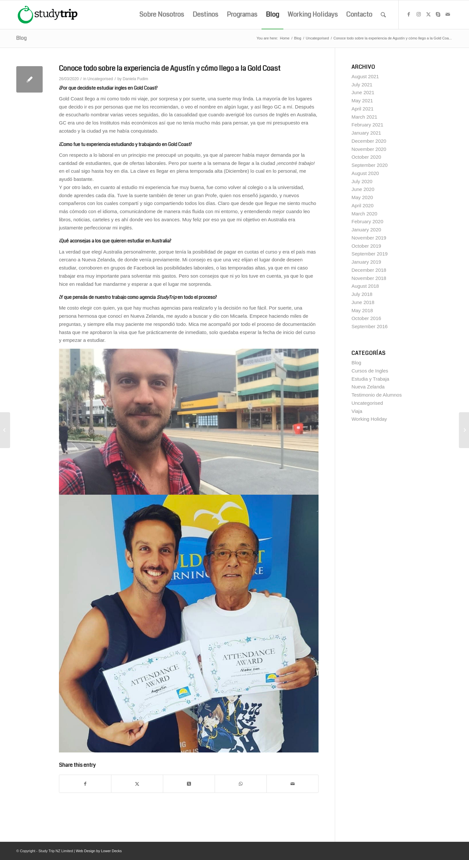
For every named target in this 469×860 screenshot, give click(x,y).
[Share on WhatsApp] (240, 784)
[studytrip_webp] (47, 14)
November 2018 (368, 278)
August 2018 (365, 286)
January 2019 (366, 262)
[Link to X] (428, 14)
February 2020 (367, 221)
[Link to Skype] (438, 14)
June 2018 (362, 302)
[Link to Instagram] (418, 14)
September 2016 (369, 326)
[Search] (383, 14)
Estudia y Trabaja (370, 379)
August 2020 (365, 173)
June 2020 (362, 189)
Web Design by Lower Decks (99, 851)
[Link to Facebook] (409, 14)
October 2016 (366, 318)
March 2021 (364, 117)
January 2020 (366, 229)
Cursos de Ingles (369, 370)
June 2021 (362, 92)
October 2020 (366, 157)
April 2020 (362, 205)
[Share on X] (137, 784)
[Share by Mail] (292, 784)
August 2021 (365, 76)
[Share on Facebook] (85, 784)
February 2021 (367, 124)
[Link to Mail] (448, 14)
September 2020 (369, 165)
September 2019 (369, 253)
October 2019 (366, 246)
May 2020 (362, 197)
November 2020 (368, 149)
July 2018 (361, 294)
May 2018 (362, 310)
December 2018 (368, 270)
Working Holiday (369, 419)
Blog (21, 38)
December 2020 (368, 141)
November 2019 (368, 238)
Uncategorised (100, 79)
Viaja (356, 411)
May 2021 (362, 100)
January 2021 (366, 133)
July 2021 (361, 84)
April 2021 (362, 108)
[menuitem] (161, 14)
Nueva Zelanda (368, 386)
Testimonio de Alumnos (376, 395)
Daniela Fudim (135, 79)
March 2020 (364, 213)
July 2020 (361, 181)
